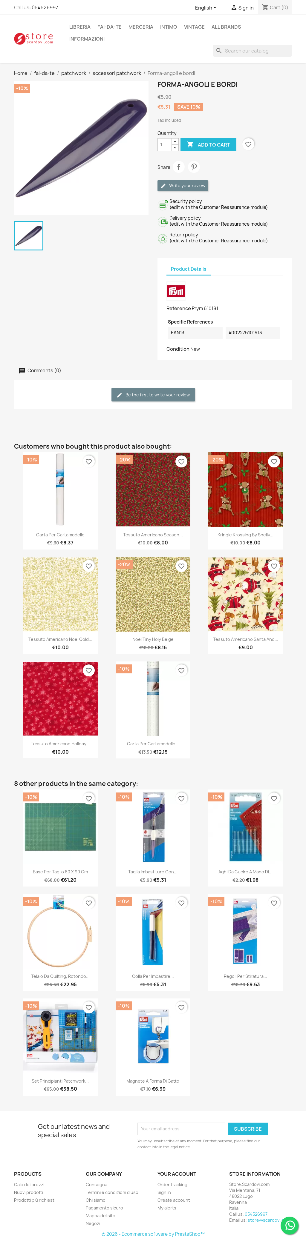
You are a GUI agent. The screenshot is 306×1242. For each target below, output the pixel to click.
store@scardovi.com (269, 1220)
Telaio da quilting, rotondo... (60, 976)
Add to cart (208, 145)
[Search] (252, 51)
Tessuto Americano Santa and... (245, 639)
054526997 (45, 7)
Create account (173, 1200)
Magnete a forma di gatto (152, 1081)
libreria (80, 27)
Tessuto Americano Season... (153, 535)
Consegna (96, 1184)
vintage (194, 27)
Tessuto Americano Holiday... (60, 744)
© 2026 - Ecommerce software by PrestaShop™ (153, 1234)
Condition (177, 349)
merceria (140, 27)
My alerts (166, 1208)
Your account (176, 1174)
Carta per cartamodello (60, 535)
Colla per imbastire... (153, 976)
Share (179, 167)
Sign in (164, 1192)
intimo (168, 27)
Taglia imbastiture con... (153, 872)
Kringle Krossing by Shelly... (245, 535)
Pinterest (194, 167)
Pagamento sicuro (104, 1208)
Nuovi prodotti (28, 1192)
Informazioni (87, 39)
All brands (226, 27)
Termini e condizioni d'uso (112, 1192)
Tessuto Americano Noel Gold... (60, 639)
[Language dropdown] (206, 8)
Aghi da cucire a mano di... (245, 872)
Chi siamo (95, 1200)
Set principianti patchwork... (60, 1081)
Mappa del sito (100, 1215)
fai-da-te (109, 27)
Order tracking (172, 1184)
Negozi (93, 1223)
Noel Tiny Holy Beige (153, 639)
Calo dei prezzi (29, 1184)
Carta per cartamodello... (153, 744)
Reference (178, 308)
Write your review (182, 186)
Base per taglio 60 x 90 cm (60, 872)
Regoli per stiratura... (245, 976)
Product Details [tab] (188, 269)
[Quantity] (164, 144)
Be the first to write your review (153, 395)
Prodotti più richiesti (34, 1200)
